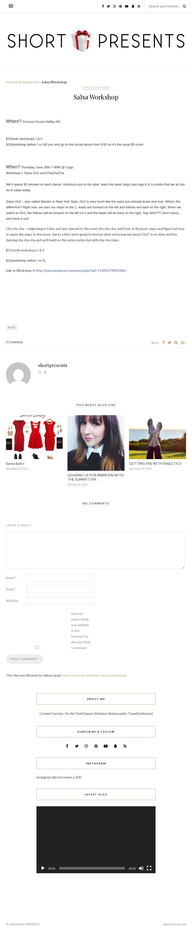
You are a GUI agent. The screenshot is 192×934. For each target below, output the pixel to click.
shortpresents (52, 365)
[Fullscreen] (149, 868)
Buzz (12, 327)
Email (11, 589)
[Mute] (141, 868)
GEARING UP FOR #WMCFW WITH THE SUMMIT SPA (95, 477)
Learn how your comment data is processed (94, 675)
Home (10, 82)
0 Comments (14, 342)
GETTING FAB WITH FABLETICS (155, 463)
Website (12, 601)
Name (11, 578)
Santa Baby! (15, 463)
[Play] (42, 868)
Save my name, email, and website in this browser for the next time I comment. (80, 631)
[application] (96, 839)
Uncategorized (28, 82)
